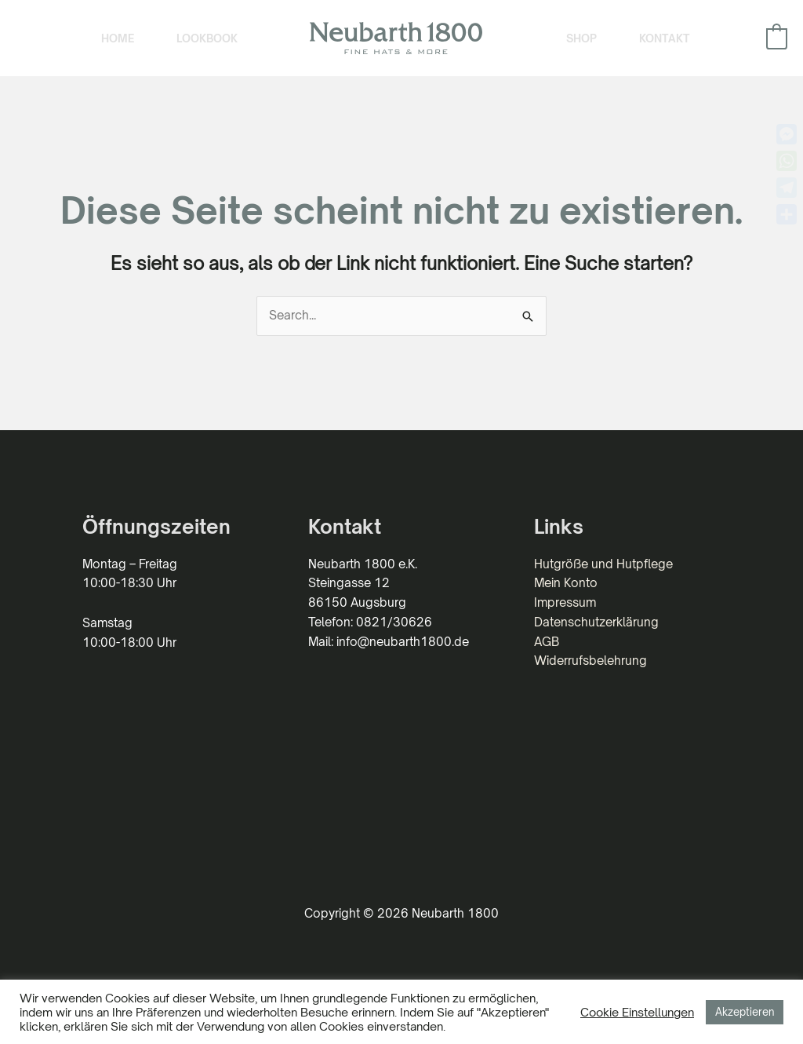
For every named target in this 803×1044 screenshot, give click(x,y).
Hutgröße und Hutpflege (603, 564)
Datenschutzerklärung (596, 622)
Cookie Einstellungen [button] (637, 1012)
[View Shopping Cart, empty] (776, 38)
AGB (546, 641)
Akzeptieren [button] (744, 1012)
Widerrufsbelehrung (590, 660)
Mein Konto (566, 582)
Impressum (565, 602)
